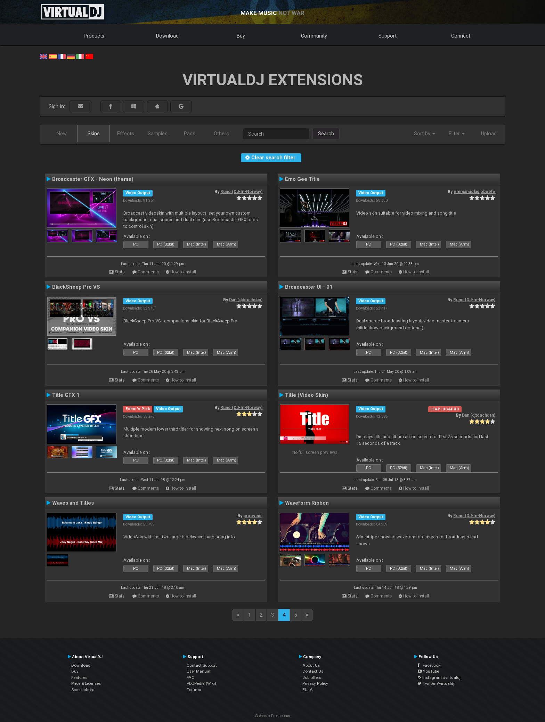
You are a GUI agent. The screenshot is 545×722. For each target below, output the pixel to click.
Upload (489, 133)
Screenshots (82, 689)
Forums (194, 689)
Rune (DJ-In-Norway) (241, 191)
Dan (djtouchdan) (245, 299)
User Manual (198, 671)
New (62, 133)
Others (221, 133)
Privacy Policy (315, 683)
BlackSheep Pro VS (76, 287)
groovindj (252, 515)
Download (167, 36)
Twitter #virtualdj (436, 683)
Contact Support (202, 665)
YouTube (428, 671)
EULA (307, 689)
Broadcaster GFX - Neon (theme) (92, 179)
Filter (457, 133)
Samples (158, 133)
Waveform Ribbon (307, 503)
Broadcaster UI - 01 (309, 287)
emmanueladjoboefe (474, 191)
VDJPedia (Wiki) (201, 683)
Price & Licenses (86, 683)
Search (326, 133)
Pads (189, 133)
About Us (311, 665)
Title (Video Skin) (306, 395)
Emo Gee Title (302, 179)
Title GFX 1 (66, 395)
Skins (94, 133)
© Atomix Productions (272, 716)
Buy (241, 36)
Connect (460, 36)
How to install (183, 272)
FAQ (191, 677)
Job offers (311, 677)
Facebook (429, 665)
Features (79, 677)
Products (94, 36)
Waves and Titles (73, 503)
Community (314, 36)
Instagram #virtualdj (439, 677)
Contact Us (312, 671)
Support (388, 36)
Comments (148, 272)
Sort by (424, 133)
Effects (125, 133)
